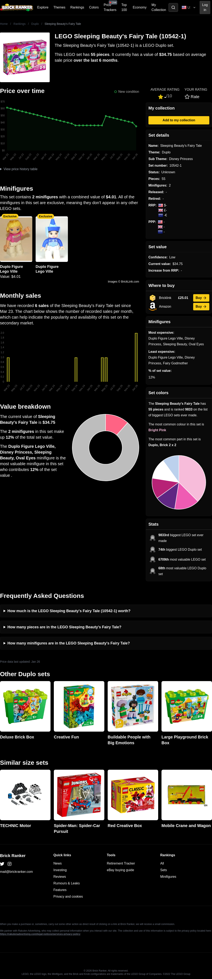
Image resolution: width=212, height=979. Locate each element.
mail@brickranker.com (16, 871)
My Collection (159, 7)
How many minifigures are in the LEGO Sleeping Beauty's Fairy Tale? (68, 643)
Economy (140, 7)
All (162, 863)
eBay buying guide (120, 870)
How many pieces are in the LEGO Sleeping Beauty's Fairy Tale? (64, 627)
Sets (163, 870)
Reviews (59, 876)
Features (59, 890)
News (57, 863)
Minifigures (168, 876)
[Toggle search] (173, 7)
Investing (60, 870)
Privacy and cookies (68, 896)
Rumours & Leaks (66, 883)
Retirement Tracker (121, 863)
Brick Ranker (12, 855)
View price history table (20, 169)
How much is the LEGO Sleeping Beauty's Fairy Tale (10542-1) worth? (68, 611)
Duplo (35, 23)
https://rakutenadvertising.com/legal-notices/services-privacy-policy (40, 934)
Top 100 (124, 7)
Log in (205, 7)
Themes (59, 7)
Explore (42, 7)
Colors (94, 7)
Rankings (77, 7)
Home (4, 23)
